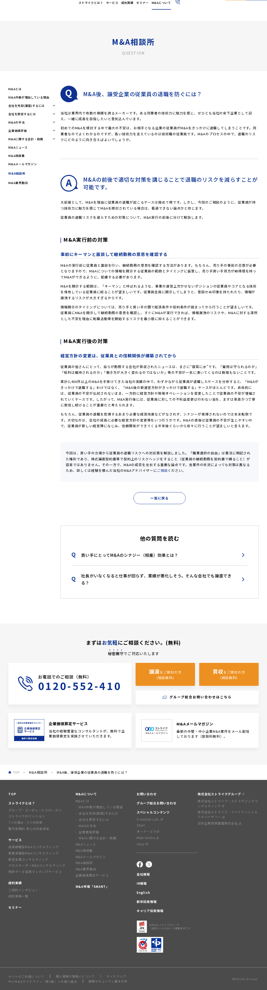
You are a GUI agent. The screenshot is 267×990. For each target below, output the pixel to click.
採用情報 (162, 7)
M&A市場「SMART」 (92, 886)
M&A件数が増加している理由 (28, 97)
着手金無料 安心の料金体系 (29, 828)
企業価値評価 (89, 832)
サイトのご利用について (26, 976)
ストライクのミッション (26, 816)
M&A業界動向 (18, 183)
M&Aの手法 (87, 825)
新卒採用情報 (147, 901)
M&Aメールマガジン (22, 164)
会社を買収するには (94, 819)
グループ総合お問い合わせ (157, 803)
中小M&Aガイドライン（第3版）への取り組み (42, 981)
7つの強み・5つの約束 (25, 822)
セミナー (15, 907)
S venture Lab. (150, 819)
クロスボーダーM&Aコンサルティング (36, 865)
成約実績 (15, 883)
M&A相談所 (38, 772)
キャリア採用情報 (150, 910)
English (148, 7)
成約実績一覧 (18, 896)
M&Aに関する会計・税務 (97, 838)
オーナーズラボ (148, 831)
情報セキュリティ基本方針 (108, 981)
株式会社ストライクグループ (221, 794)
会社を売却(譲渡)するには (98, 813)
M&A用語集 (16, 156)
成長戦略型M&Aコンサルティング (33, 847)
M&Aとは (15, 89)
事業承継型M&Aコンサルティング (33, 853)
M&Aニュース (18, 147)
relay (142, 844)
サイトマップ (116, 976)
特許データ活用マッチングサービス (35, 871)
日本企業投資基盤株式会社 (219, 823)
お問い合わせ (147, 794)
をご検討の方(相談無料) (165, 674)
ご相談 (162, 470)
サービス (15, 840)
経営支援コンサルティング (28, 859)
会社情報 (129, 7)
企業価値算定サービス (92, 875)
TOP (12, 794)
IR (139, 7)
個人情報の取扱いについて (75, 976)
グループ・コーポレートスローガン (35, 810)
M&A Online (147, 837)
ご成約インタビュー (23, 890)
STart (141, 825)
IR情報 (142, 883)
